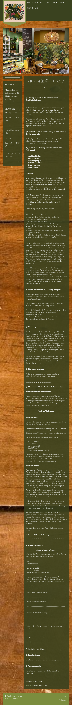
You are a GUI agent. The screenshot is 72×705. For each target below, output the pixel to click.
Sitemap (19, 696)
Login (65, 696)
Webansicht (63, 700)
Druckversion (10, 696)
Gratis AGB (29, 685)
